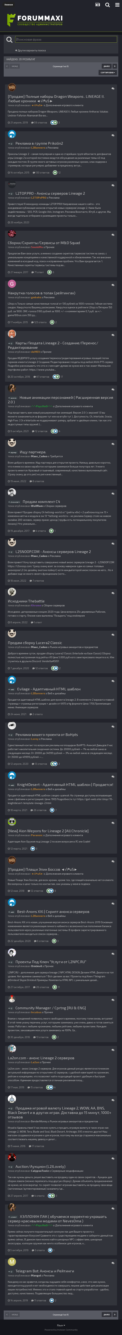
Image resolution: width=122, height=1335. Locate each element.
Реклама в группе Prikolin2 (39, 143)
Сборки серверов (55, 505)
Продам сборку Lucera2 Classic (35, 642)
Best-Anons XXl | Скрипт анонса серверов (53, 911)
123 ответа (38, 322)
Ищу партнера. (33, 452)
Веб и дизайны (57, 693)
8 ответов (37, 481)
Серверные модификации (67, 1170)
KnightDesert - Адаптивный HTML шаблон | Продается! (65, 784)
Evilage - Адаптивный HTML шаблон (49, 689)
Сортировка (108, 72)
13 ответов (39, 763)
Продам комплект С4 (41, 501)
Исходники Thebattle (26, 601)
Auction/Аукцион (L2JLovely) (40, 1166)
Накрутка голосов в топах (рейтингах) (41, 293)
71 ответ (37, 272)
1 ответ (36, 622)
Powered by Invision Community (61, 1329)
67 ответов (41, 376)
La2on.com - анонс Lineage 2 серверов (41, 1058)
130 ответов (41, 172)
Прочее (50, 247)
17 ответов (36, 1146)
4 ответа (39, 530)
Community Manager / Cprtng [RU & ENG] (50, 1008)
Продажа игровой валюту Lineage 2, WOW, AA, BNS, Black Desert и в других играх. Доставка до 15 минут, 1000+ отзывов (59, 1112)
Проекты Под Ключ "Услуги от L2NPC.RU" (50, 961)
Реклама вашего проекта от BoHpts (46, 734)
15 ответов (35, 1087)
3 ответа (38, 1250)
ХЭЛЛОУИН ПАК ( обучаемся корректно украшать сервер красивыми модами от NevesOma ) (57, 1218)
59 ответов (39, 122)
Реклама (53, 147)
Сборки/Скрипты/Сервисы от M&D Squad (44, 242)
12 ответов (39, 431)
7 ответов (37, 580)
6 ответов (41, 941)
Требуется (56, 456)
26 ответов (38, 810)
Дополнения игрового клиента (64, 105)
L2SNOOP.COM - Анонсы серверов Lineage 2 (53, 551)
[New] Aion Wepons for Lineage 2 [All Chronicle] (48, 831)
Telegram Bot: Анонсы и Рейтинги (44, 1271)
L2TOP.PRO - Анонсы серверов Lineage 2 (50, 193)
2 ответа (36, 714)
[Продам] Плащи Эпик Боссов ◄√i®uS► (43, 869)
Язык (61, 1325)
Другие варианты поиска (30, 50)
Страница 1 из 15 (61, 66)
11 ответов (38, 1300)
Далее (107, 66)
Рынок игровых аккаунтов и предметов (74, 647)
